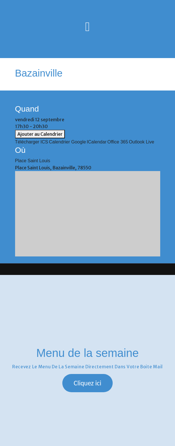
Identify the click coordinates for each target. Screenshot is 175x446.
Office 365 (117, 141)
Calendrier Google (67, 141)
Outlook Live (141, 141)
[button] (87, 383)
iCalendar (96, 141)
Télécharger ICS (31, 141)
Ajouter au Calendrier (40, 134)
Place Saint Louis (32, 160)
